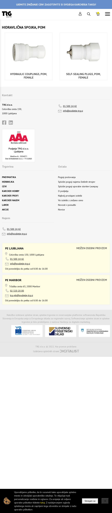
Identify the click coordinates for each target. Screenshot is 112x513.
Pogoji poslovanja (67, 177)
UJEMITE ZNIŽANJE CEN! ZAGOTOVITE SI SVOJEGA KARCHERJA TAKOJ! (56, 4)
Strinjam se (90, 500)
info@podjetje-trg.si (73, 110)
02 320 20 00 (17, 290)
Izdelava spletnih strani (46, 351)
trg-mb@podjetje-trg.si (21, 295)
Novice (61, 209)
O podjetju (63, 191)
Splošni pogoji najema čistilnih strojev (76, 181)
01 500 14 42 (70, 106)
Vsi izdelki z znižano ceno (70, 200)
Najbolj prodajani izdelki (70, 195)
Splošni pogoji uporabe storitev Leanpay (78, 186)
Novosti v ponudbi (67, 204)
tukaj (42, 502)
